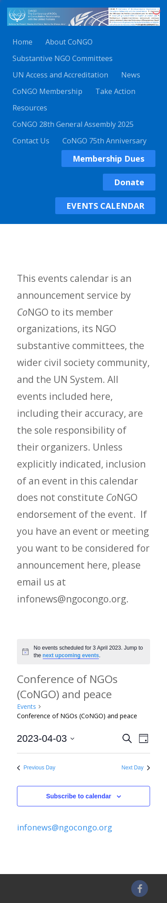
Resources (29, 108)
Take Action (115, 91)
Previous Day (36, 768)
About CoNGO (69, 42)
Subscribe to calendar (78, 796)
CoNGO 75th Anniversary (104, 141)
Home (22, 42)
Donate (129, 182)
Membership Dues (108, 158)
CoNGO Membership (47, 91)
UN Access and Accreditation (60, 75)
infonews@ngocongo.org (64, 827)
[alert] (83, 651)
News (130, 75)
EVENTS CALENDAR (105, 205)
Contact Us (30, 141)
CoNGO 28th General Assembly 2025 (73, 124)
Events (26, 706)
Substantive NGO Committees (62, 58)
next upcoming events (71, 655)
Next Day (136, 768)
